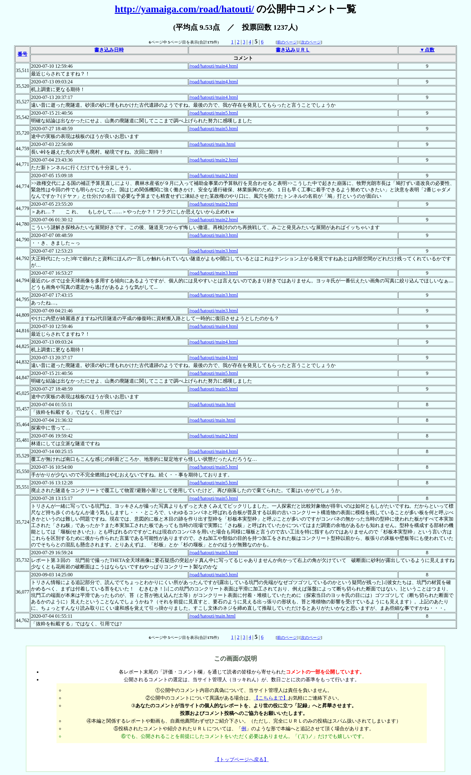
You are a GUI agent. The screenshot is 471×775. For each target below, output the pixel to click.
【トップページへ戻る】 (242, 759)
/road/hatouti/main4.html (213, 66)
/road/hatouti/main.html (212, 144)
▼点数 (427, 49)
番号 (22, 54)
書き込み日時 (109, 49)
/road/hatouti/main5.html (213, 113)
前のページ (287, 42)
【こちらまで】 (271, 698)
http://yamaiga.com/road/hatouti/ (184, 8)
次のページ (311, 42)
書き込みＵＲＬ (293, 49)
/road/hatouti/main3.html (213, 235)
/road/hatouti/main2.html (213, 159)
